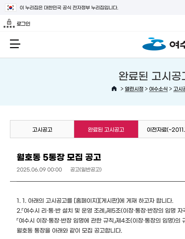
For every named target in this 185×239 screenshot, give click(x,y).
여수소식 (158, 88)
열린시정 (134, 88)
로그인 (16, 23)
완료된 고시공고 (99, 129)
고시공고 (42, 129)
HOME (114, 89)
